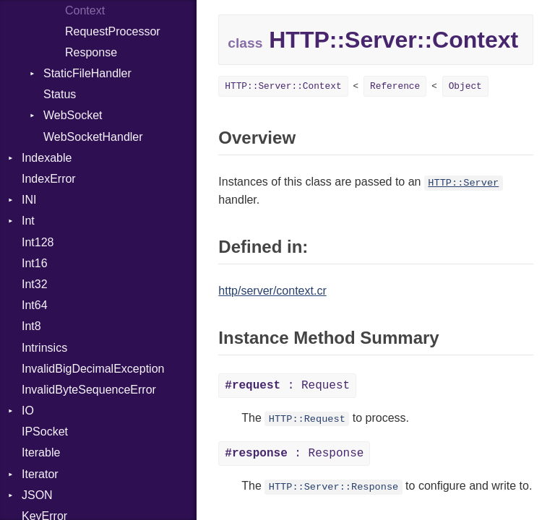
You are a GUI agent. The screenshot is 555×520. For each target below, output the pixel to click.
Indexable (47, 158)
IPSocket (45, 431)
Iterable (41, 452)
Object (465, 86)
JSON (37, 495)
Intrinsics (44, 348)
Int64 (35, 305)
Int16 (35, 263)
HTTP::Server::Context (283, 86)
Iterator (40, 474)
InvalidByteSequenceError (89, 390)
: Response (294, 453)
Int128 (37, 242)
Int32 (35, 284)
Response (91, 52)
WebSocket (73, 115)
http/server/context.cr (272, 291)
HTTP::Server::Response (333, 487)
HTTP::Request (307, 419)
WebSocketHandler (93, 137)
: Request (287, 385)
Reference (395, 86)
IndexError (49, 179)
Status (59, 94)
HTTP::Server (463, 183)
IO (28, 410)
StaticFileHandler (87, 73)
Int (28, 220)
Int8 (31, 326)
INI (29, 200)
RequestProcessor (112, 31)
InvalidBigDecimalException (93, 369)
